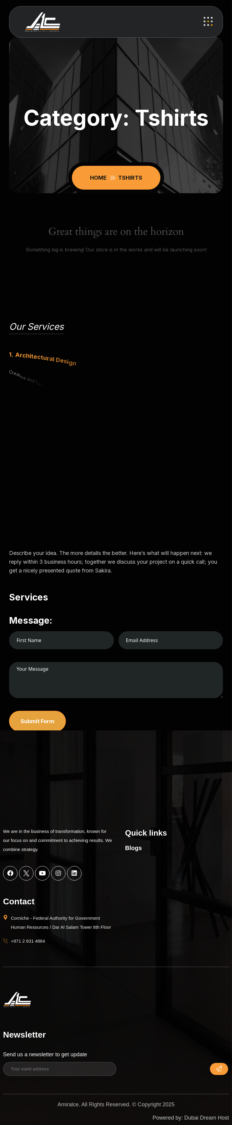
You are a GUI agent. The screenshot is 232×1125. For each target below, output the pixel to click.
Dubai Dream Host (206, 1118)
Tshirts (130, 178)
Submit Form (37, 721)
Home (99, 178)
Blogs (133, 848)
